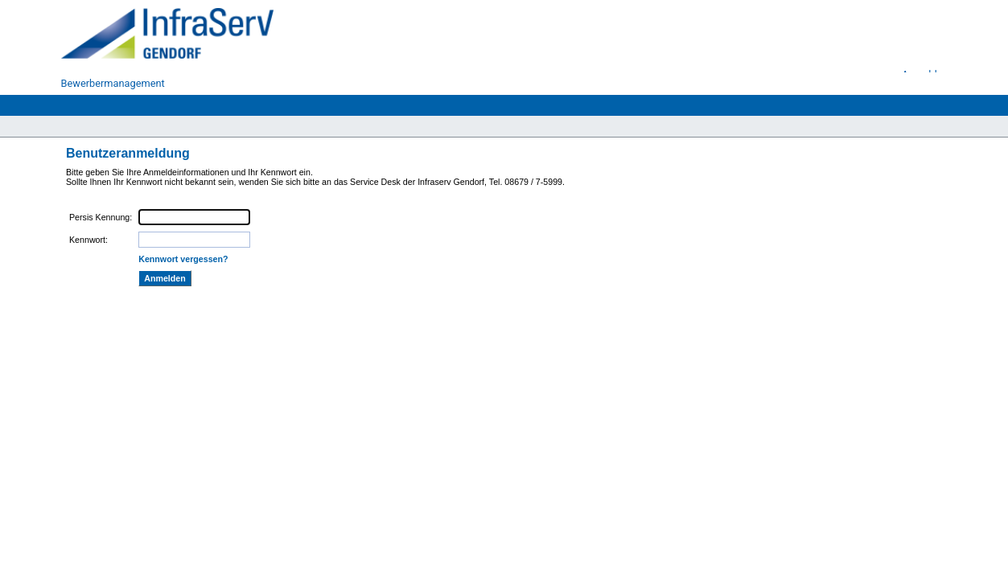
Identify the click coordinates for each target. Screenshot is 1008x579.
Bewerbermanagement (113, 83)
